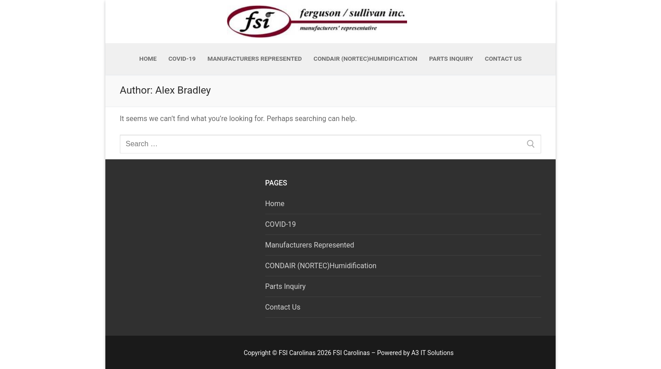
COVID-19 (280, 224)
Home (275, 203)
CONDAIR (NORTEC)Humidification (320, 265)
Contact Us (283, 307)
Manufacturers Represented (309, 245)
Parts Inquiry (285, 286)
